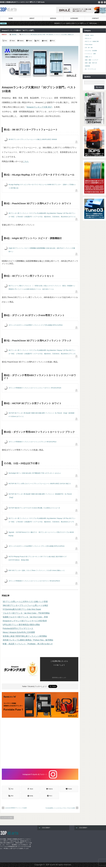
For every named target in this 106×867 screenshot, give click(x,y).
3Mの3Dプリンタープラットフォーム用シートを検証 (25, 605)
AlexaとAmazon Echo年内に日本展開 (19, 632)
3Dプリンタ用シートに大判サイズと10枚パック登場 (25, 602)
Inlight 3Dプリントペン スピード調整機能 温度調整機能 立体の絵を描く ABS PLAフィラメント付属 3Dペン (42, 249)
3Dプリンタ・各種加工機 (91, 41)
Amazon (35, 34)
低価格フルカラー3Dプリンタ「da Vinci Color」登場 (25, 617)
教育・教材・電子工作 (91, 62)
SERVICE (53, 18)
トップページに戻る (7, 817)
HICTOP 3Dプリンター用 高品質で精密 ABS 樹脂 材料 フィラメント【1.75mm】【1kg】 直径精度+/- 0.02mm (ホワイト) (41, 414)
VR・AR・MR (89, 47)
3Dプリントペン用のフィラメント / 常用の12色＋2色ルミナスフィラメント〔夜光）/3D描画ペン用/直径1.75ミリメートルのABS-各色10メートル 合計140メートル (42, 287)
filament (51, 34)
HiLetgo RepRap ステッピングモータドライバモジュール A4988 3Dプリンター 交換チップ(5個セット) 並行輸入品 (42, 186)
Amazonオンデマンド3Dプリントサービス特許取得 (25, 621)
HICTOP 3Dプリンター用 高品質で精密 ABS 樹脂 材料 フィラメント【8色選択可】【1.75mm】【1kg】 (40, 495)
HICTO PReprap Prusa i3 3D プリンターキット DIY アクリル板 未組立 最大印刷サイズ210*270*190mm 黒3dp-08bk (37, 558)
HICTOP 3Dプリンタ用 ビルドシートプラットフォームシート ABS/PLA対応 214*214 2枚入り (40, 483)
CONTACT (95, 18)
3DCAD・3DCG (89, 35)
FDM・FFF (45, 34)
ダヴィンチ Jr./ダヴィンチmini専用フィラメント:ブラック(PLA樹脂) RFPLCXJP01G (37, 546)
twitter (102, 2)
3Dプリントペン (25, 34)
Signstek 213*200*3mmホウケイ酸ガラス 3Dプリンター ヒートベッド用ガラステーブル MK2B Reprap (41, 533)
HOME (11, 18)
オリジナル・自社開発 (91, 50)
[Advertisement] (40, 743)
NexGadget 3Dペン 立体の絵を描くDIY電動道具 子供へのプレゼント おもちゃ (35, 473)
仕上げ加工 (64, 34)
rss (99, 2)
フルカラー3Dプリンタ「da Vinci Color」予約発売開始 (26, 613)
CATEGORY (74, 18)
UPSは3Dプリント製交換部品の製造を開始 (21, 625)
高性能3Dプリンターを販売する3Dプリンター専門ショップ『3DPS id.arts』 (80, 23)
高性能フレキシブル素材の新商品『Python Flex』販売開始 (28, 640)
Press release (88, 44)
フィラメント (57, 34)
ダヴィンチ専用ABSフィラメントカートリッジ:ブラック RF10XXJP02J (32, 442)
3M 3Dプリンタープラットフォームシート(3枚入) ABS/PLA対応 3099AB (33, 139)
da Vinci (40, 34)
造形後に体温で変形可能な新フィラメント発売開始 (25, 636)
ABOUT (31, 18)
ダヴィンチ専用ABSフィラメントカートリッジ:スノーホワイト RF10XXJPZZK (35, 388)
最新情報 (14, 34)
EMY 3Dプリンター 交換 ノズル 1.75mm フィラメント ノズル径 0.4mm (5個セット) (37, 570)
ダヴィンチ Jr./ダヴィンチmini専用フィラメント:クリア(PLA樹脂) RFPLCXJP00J (36, 325)
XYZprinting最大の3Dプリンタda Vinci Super (22, 609)
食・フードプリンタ (90, 69)
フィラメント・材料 (90, 53)
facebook (105, 2)
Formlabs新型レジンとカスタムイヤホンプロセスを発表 (60, 808)
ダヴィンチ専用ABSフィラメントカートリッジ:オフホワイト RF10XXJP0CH (34, 581)
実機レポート (88, 56)
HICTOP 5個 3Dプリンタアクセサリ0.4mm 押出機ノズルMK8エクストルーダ (34, 508)
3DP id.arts (50, 865)
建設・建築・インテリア (91, 60)
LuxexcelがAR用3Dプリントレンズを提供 (16, 808)
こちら (26, 161)
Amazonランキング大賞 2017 (39, 107)
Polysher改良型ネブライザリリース (18, 628)
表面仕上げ (71, 34)
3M (31, 34)
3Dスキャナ (88, 38)
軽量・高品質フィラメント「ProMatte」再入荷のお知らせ (28, 644)
